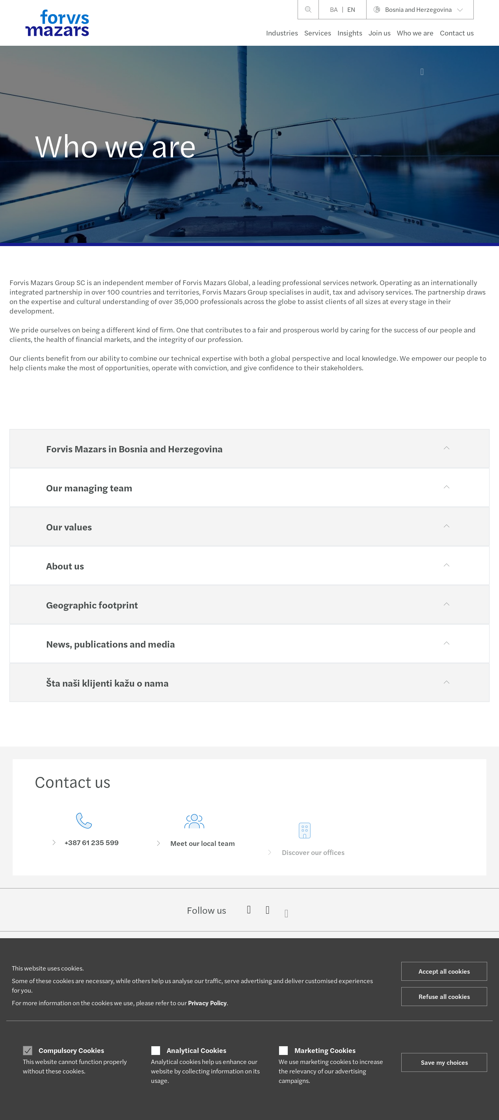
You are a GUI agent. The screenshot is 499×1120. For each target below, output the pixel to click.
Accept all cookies (444, 971)
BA (334, 9)
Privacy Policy (207, 1002)
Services (317, 32)
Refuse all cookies (444, 996)
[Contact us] (84, 831)
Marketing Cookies (325, 1050)
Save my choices (444, 1062)
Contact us (457, 32)
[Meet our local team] (194, 842)
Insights (349, 32)
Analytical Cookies (196, 1050)
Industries (282, 32)
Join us (380, 32)
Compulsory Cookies (71, 1050)
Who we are (415, 32)
